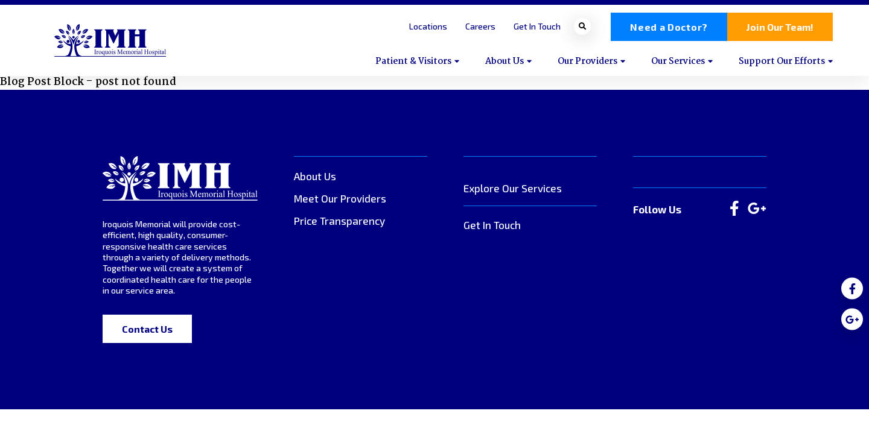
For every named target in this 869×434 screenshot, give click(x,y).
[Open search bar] (582, 26)
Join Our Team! (779, 27)
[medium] (852, 289)
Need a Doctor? (669, 27)
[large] (734, 209)
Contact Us (147, 329)
